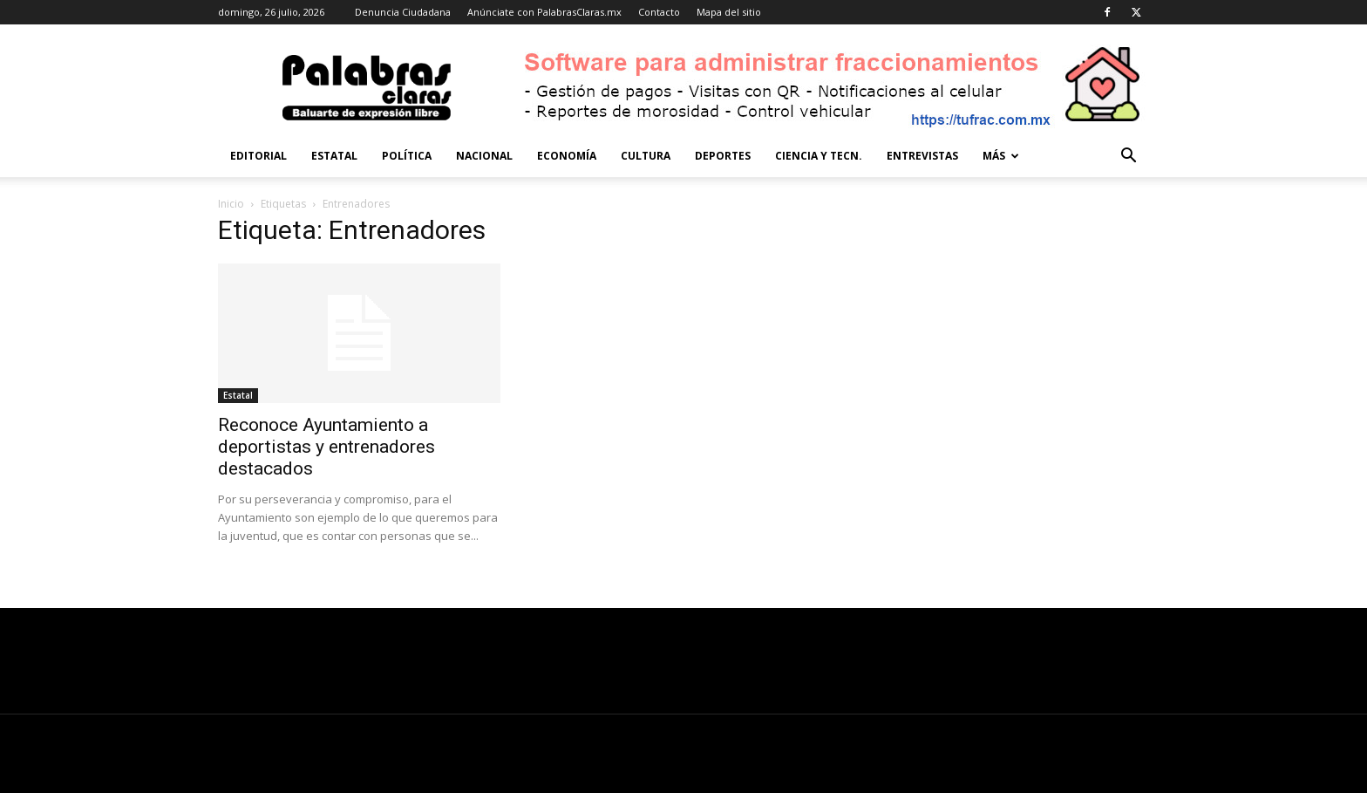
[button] (1128, 157)
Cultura (645, 155)
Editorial (258, 155)
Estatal (334, 155)
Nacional (484, 155)
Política (407, 155)
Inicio (231, 203)
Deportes (723, 155)
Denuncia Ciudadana (403, 11)
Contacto (659, 11)
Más (1001, 155)
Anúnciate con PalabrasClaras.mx (544, 11)
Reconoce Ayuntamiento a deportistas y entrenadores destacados (326, 446)
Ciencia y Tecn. (818, 155)
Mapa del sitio (729, 11)
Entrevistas (922, 155)
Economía (566, 155)
